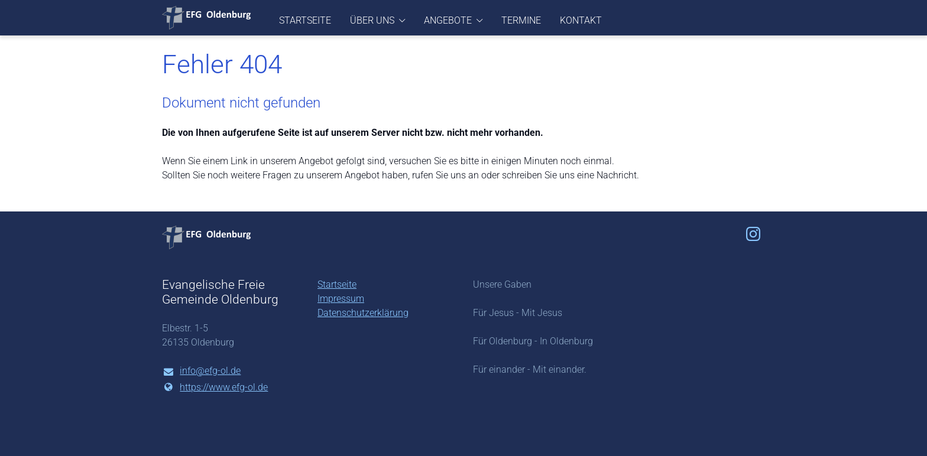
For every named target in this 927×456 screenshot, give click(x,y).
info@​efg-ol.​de (201, 371)
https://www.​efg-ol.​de (215, 387)
